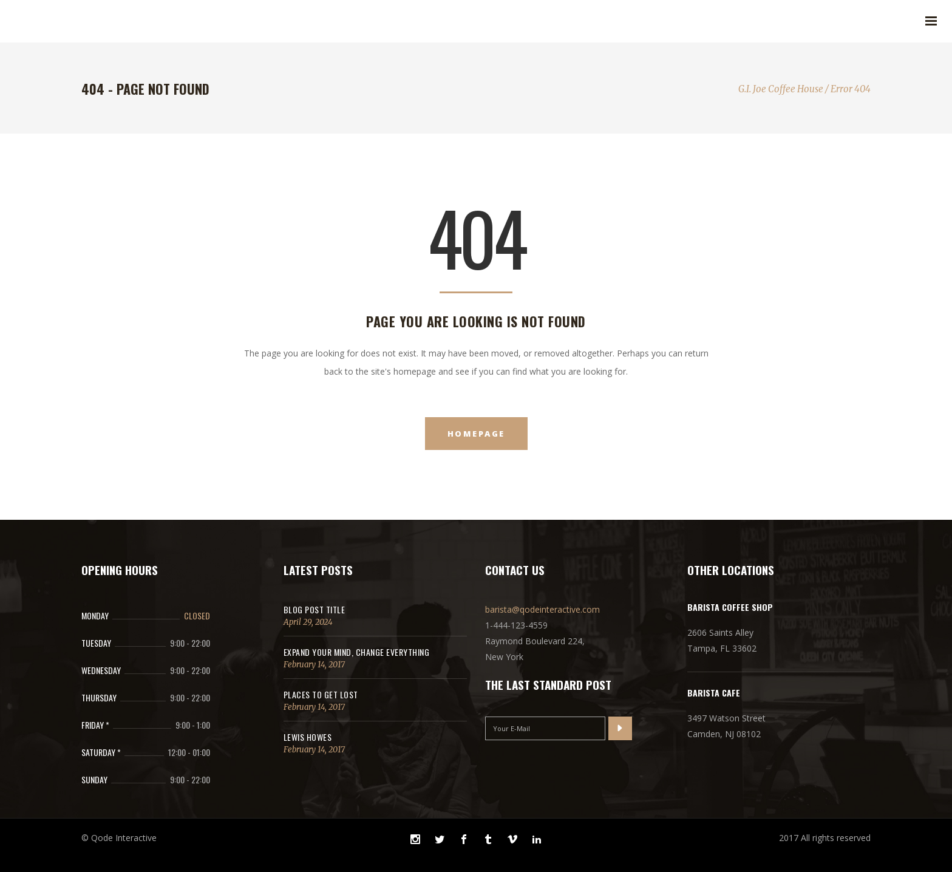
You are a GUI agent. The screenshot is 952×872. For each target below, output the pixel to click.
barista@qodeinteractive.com (542, 609)
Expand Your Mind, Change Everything (357, 651)
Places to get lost (321, 694)
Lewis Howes (308, 737)
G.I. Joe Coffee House (780, 89)
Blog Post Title (314, 609)
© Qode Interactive (119, 837)
